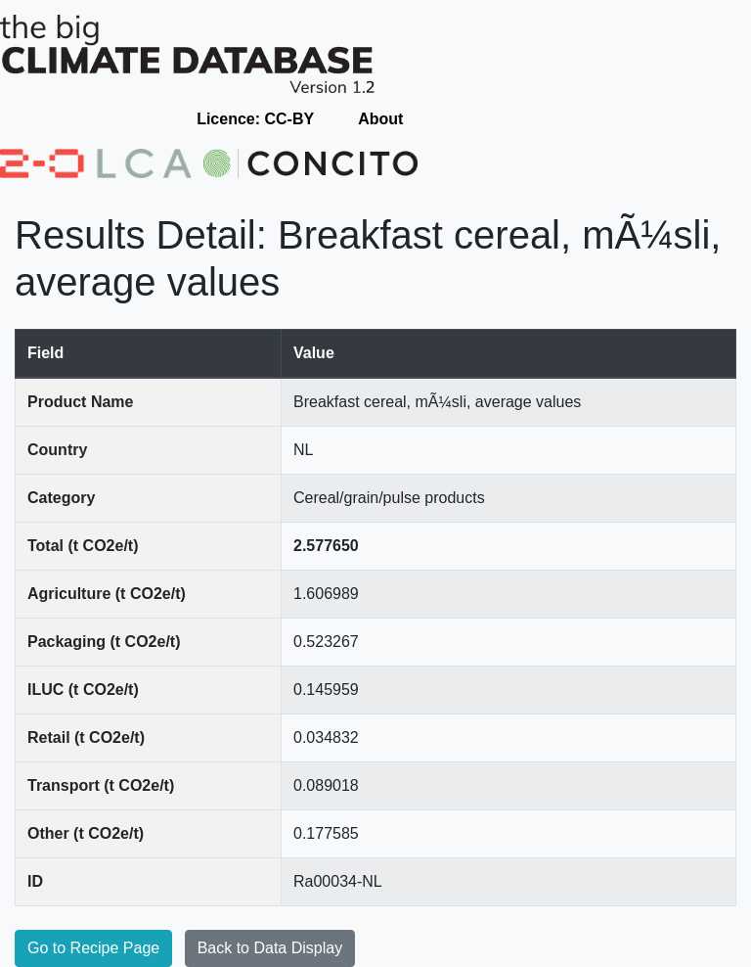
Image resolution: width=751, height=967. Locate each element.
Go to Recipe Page (93, 948)
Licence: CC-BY (255, 119)
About (380, 119)
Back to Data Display (270, 948)
